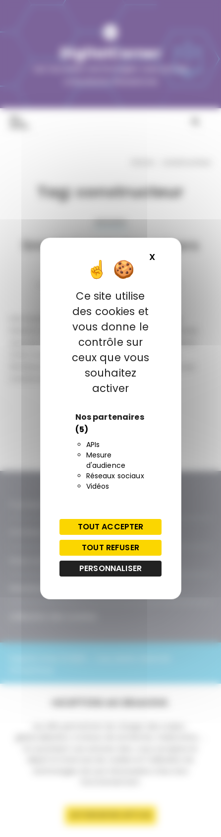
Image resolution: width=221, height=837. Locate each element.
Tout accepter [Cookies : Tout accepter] (111, 526)
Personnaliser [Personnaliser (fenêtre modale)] (110, 568)
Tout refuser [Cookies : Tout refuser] (110, 547)
